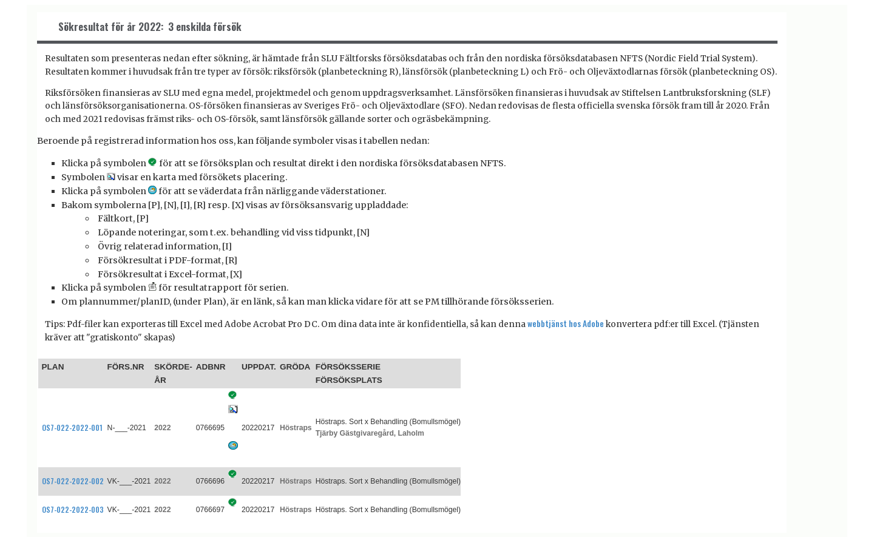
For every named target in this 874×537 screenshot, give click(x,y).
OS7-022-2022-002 (73, 481)
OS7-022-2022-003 (73, 509)
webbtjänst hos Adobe (565, 323)
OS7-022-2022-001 (72, 427)
